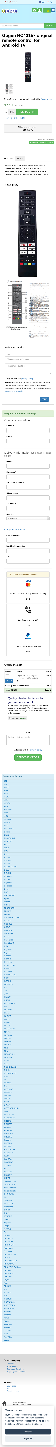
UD (5, 1289)
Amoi (6, 813)
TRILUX (7, 1286)
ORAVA (7, 1099)
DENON (7, 873)
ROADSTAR (9, 1153)
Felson (7, 905)
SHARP (7, 1178)
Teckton (7, 1235)
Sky (5, 1197)
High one (7, 949)
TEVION (7, 1270)
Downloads (11, 1386)
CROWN (7, 860)
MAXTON (8, 1041)
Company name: (13, 536)
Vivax (6, 1318)
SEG (6, 1169)
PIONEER (8, 1124)
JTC (6, 991)
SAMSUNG (8, 1162)
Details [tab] (8, 158)
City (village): (12, 493)
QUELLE (7, 1146)
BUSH (6, 851)
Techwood (8, 1251)
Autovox (7, 819)
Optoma (7, 1095)
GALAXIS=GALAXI (12, 918)
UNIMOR (8, 1299)
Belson (7, 832)
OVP (6, 1111)
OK (5, 1080)
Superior (7, 1223)
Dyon (6, 889)
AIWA (6, 797)
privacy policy (27, 378)
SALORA (8, 1159)
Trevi (6, 1283)
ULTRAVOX (9, 1292)
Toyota (6, 1280)
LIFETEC (8, 1010)
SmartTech (8, 1207)
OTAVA (7, 1105)
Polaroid (7, 1127)
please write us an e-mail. (13, 391)
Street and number (15, 482)
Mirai (6, 1051)
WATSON (8, 1324)
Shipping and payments (16, 1372)
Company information (15, 529)
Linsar (6, 1013)
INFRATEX (8, 984)
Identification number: (16, 546)
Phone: (10, 436)
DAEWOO (8, 864)
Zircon (6, 1340)
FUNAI (7, 914)
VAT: (8, 556)
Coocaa (7, 857)
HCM (6, 946)
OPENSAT (8, 1089)
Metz (6, 1048)
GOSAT (7, 927)
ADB (6, 790)
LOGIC (7, 1019)
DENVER (8, 876)
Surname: (11, 472)
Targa (6, 1226)
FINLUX (7, 911)
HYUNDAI (8, 972)
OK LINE (7, 1083)
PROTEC (8, 1143)
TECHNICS (8, 1238)
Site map (10, 1389)
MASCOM (8, 1035)
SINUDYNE (9, 1194)
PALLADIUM (9, 1114)
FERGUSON (9, 908)
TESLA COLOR (10, 1261)
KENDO (7, 997)
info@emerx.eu (11, 2)
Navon (6, 1060)
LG (5, 1006)
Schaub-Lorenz (10, 1181)
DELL (6, 870)
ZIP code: (11, 504)
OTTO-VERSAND (11, 1108)
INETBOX (8, 981)
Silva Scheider (10, 1188)
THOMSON (8, 1273)
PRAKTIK (8, 1130)
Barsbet (7, 822)
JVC (6, 994)
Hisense (7, 956)
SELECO (8, 1172)
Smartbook (8, 1203)
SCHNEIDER (9, 1184)
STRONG (8, 1216)
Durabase (8, 886)
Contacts (10, 1364)
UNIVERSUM (9, 1305)
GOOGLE (8, 924)
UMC (6, 1296)
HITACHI (7, 959)
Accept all (28, 1432)
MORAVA (8, 1057)
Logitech (7, 1022)
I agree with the (19, 378)
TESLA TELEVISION (12, 1267)
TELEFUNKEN (10, 1254)
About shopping (13, 1391)
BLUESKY (8, 841)
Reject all (28, 1439)
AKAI (6, 800)
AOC (6, 816)
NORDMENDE (10, 1073)
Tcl (5, 1232)
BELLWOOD (9, 829)
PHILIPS (7, 1121)
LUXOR (7, 1026)
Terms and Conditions (15, 1369)
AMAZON (8, 809)
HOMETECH (9, 965)
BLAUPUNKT (9, 838)
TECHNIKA (8, 1242)
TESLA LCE (9, 1264)
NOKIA (7, 1070)
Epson (6, 898)
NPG (6, 1076)
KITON (7, 1000)
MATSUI (7, 1038)
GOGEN (7, 921)
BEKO (6, 825)
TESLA (7, 1257)
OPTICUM (8, 1092)
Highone (7, 952)
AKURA (7, 803)
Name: (9, 462)
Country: (10, 514)
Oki (5, 1086)
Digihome (8, 883)
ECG (6, 892)
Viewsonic (8, 1315)
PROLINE (8, 1137)
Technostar (8, 1248)
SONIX (7, 1210)
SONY (6, 1213)
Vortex (6, 1321)
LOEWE (7, 1016)
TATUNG (7, 1229)
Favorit (7, 902)
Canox (6, 854)
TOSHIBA (8, 1277)
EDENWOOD (9, 895)
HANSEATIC (9, 943)
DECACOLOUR (10, 867)
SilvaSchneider (10, 1191)
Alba (6, 806)
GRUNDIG (8, 933)
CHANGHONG (10, 975)
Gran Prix (8, 930)
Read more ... (46, 99)
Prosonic (7, 1140)
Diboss (7, 879)
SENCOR (8, 1175)
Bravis (6, 848)
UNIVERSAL (9, 1302)
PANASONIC (9, 1118)
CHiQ (6, 978)
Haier (6, 937)
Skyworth (8, 1200)
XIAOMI (7, 1331)
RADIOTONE (9, 1149)
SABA (6, 1156)
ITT (5, 987)
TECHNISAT (9, 1245)
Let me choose (35, 1424)
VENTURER (9, 1308)
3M (5, 781)
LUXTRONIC (9, 1029)
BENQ (6, 835)
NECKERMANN (10, 1067)
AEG (6, 794)
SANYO (7, 1165)
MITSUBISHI (9, 1054)
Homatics (8, 962)
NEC (6, 1064)
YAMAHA (8, 1337)
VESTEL (7, 1311)
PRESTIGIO (9, 1134)
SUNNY (7, 1219)
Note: (28, 732)
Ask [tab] (20, 158)
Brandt (6, 844)
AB (5, 784)
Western (7, 1327)
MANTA (7, 1032)
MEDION (7, 1045)
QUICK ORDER (17, 118)
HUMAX (7, 968)
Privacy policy (12, 1366)
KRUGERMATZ (10, 1003)
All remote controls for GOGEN (41, 142)
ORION (7, 1102)
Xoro (6, 1334)
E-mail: (10, 426)
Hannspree (8, 940)
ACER (6, 787)
